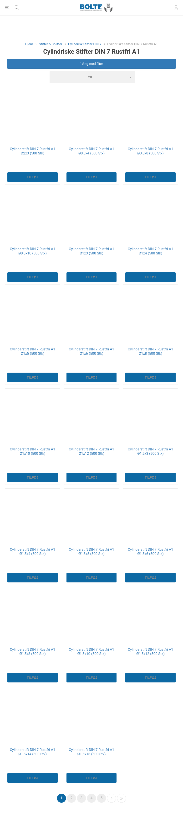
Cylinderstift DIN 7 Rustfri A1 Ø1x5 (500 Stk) (32, 351)
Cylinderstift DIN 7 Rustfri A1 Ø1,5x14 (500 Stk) (32, 752)
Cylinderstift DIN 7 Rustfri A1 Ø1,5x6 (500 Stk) (150, 551)
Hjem (29, 44)
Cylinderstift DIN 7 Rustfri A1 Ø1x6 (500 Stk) (91, 351)
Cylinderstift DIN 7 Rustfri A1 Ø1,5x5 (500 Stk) (91, 551)
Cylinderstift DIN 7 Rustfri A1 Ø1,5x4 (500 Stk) (32, 551)
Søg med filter (91, 64)
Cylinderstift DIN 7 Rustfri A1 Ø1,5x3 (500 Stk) (150, 451)
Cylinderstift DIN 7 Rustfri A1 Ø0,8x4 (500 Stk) (91, 151)
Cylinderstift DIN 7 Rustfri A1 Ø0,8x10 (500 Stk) (32, 251)
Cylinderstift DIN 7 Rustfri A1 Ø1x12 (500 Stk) (91, 451)
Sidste (121, 798)
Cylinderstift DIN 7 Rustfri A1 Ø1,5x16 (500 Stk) (91, 752)
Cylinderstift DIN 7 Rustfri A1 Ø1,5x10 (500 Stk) (91, 651)
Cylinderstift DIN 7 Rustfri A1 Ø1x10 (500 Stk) (32, 451)
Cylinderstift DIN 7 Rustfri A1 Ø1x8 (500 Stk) (150, 351)
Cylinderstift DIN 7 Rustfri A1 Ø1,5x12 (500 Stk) (150, 651)
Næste (111, 798)
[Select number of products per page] (92, 77)
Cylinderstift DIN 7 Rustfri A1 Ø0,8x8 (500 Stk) (150, 151)
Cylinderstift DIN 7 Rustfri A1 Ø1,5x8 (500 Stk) (32, 651)
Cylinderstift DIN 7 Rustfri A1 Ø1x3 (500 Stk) (91, 251)
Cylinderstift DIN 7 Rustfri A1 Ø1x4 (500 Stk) (150, 251)
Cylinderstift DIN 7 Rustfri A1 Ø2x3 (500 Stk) (32, 151)
